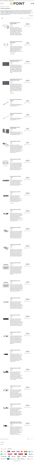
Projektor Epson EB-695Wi (15, 244)
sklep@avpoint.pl (11, 0)
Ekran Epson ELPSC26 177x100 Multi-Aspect (16, 42)
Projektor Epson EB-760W (15, 262)
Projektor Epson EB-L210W (15, 386)
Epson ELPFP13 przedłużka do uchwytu (16, 100)
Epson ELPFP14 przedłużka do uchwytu (16, 114)
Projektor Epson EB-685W (15, 227)
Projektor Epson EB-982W (15, 332)
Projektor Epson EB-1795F (15, 191)
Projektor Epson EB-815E (15, 315)
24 (25, 18)
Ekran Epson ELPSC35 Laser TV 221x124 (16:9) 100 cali (16, 61)
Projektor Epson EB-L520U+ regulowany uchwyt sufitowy (16, 422)
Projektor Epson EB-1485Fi (15, 159)
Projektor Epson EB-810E (15, 297)
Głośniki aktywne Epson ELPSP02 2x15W (15, 128)
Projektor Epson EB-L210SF (15, 368)
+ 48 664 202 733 (5, 0)
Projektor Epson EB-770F (15, 280)
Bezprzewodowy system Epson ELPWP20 (15, 23)
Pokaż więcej (31, 15)
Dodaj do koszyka (27, 63)
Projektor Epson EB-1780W (15, 176)
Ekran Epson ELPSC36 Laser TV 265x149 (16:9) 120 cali (16, 80)
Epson (11, 63)
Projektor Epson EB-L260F (15, 404)
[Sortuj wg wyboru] (22, 18)
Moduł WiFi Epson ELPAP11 (15, 141)
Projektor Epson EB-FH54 (15, 350)
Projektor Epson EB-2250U (15, 209)
